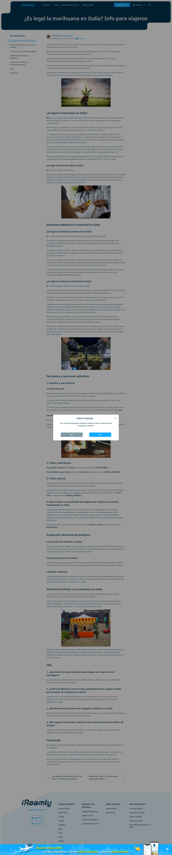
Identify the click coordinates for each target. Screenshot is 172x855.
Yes (100, 434)
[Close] (115, 418)
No (72, 434)
